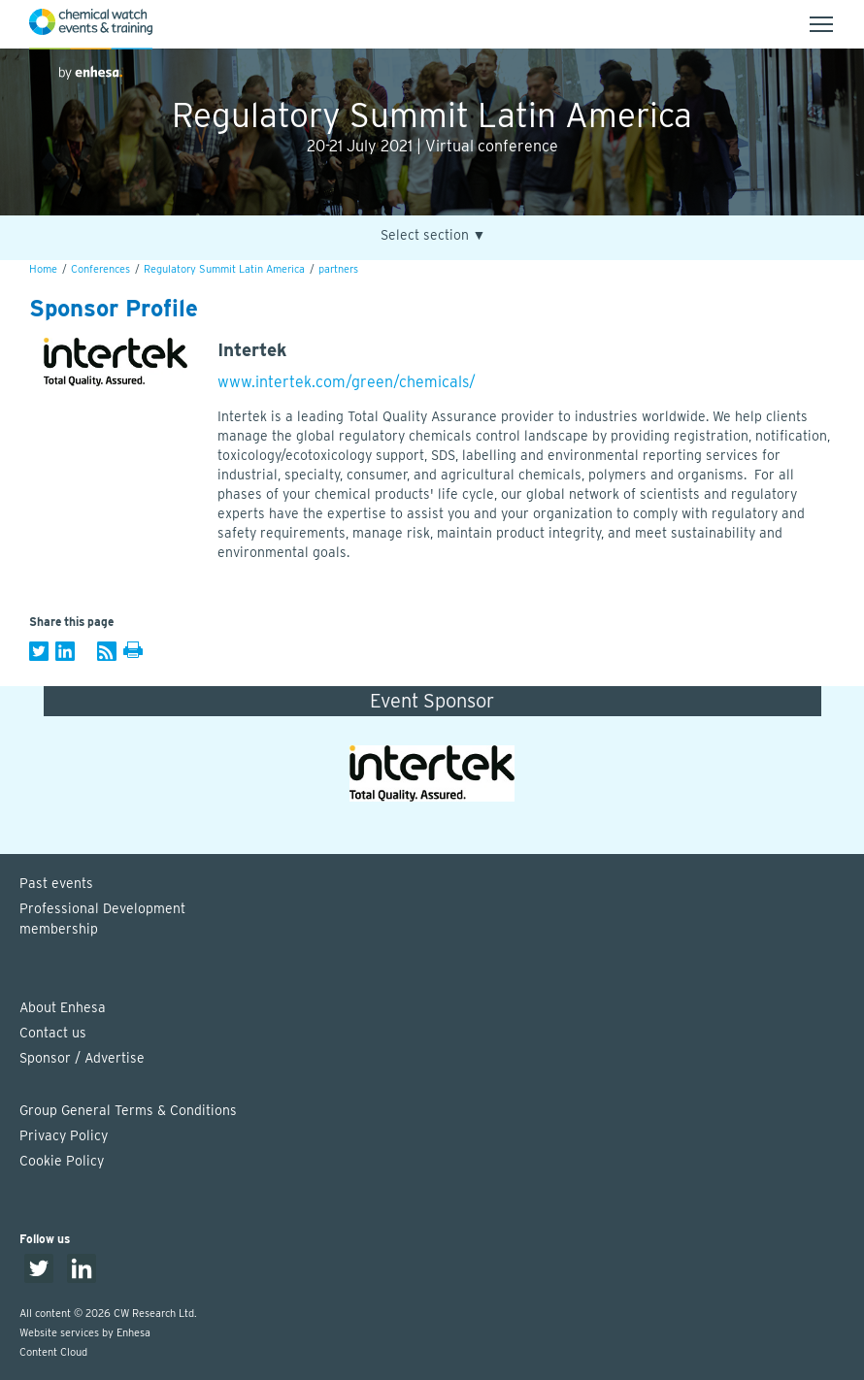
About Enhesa (62, 1007)
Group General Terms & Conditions (128, 1110)
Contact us (52, 1032)
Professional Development (441, 920)
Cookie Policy (61, 1160)
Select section (433, 235)
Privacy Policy (63, 1135)
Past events (56, 883)
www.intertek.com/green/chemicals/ (346, 382)
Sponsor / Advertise (82, 1058)
